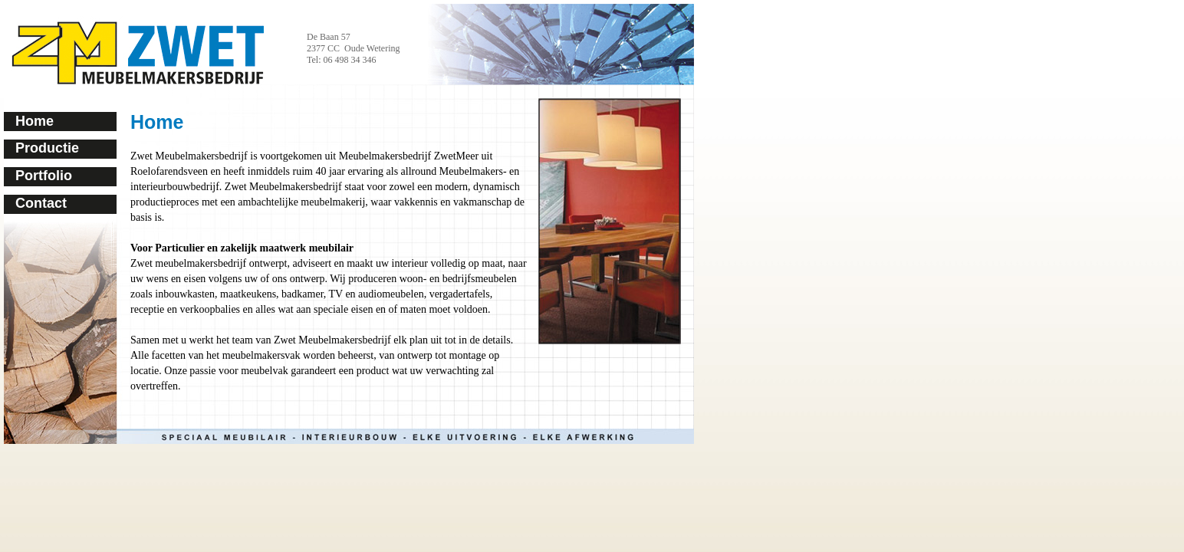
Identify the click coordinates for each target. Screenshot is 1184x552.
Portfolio (43, 175)
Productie (47, 148)
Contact (41, 203)
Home (34, 121)
